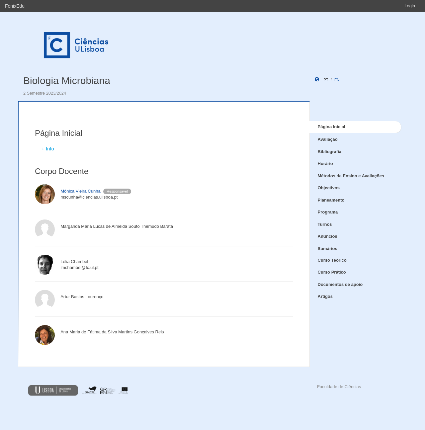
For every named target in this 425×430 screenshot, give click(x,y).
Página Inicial (331, 126)
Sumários (327, 248)
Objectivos (329, 187)
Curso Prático (332, 272)
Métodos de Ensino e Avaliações (351, 175)
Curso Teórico (332, 260)
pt (325, 80)
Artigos (325, 296)
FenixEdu (15, 6)
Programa (328, 212)
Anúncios (327, 236)
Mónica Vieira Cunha (80, 191)
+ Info (48, 148)
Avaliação (328, 139)
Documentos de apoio (340, 284)
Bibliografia (330, 151)
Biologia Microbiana (66, 80)
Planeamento (331, 200)
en (336, 80)
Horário (325, 163)
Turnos (325, 224)
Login (409, 5)
